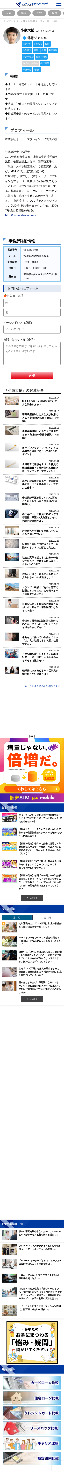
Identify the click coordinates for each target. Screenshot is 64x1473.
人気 (8, 13)
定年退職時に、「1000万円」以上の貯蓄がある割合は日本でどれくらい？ (40, 925)
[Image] (32, 4)
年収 (24, 13)
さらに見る (32, 898)
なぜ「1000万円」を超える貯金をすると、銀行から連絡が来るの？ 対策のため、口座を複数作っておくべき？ (40, 971)
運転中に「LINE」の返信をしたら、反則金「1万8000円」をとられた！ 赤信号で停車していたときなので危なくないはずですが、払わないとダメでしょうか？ (40, 957)
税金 (54, 13)
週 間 (16, 917)
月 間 (47, 917)
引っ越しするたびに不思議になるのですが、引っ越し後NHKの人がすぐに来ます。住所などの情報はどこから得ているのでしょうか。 (40, 987)
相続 (39, 13)
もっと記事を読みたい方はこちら (43, 686)
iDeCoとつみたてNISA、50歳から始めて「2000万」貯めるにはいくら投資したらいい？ (40, 941)
